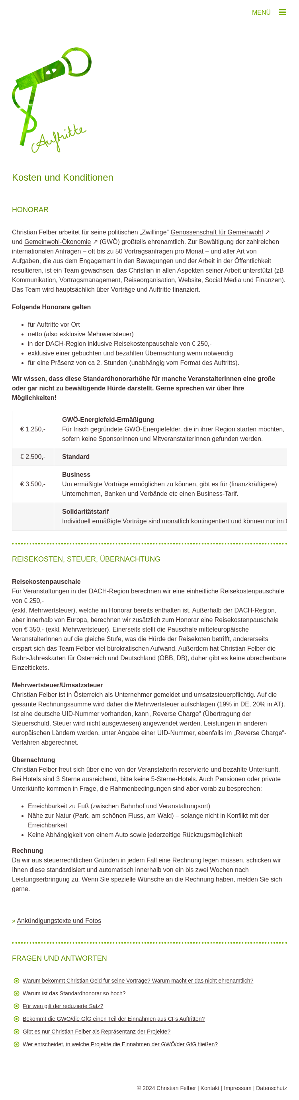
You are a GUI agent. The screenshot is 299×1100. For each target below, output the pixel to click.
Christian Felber (176, 1088)
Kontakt (210, 1088)
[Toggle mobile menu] (283, 12)
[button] (149, 982)
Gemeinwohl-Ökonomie (57, 241)
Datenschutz (271, 1088)
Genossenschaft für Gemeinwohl (216, 232)
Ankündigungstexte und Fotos (59, 920)
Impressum (238, 1088)
